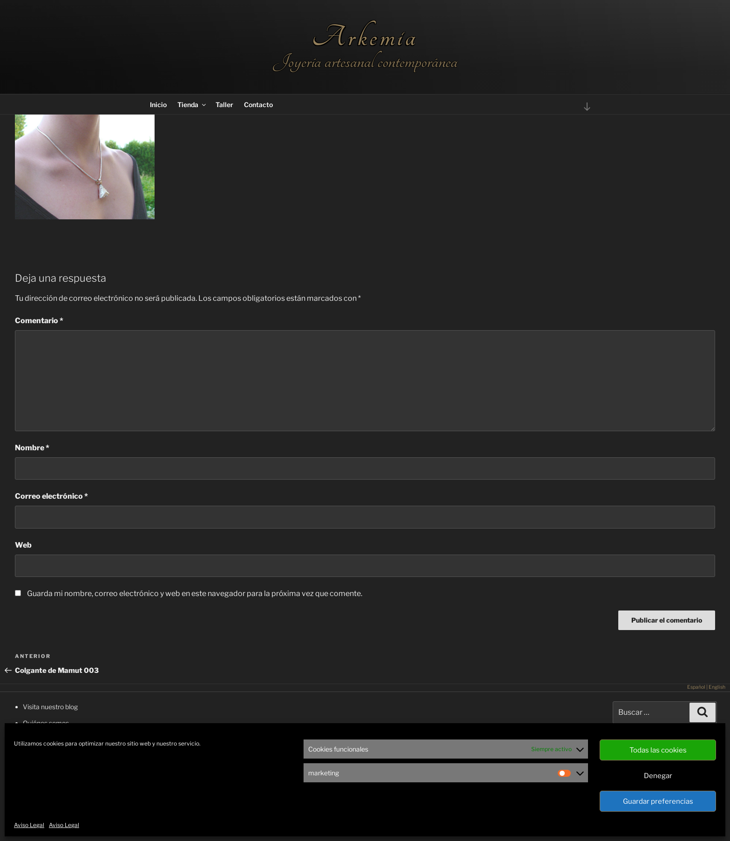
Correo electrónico (51, 496)
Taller (224, 105)
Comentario (39, 320)
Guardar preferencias (658, 801)
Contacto (258, 105)
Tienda (192, 105)
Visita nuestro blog (50, 707)
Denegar (658, 776)
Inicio (158, 105)
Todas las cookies (658, 750)
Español (696, 687)
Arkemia (365, 37)
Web (23, 545)
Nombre (32, 447)
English (717, 687)
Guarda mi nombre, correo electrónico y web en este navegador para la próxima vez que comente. (194, 593)
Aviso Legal (29, 824)
